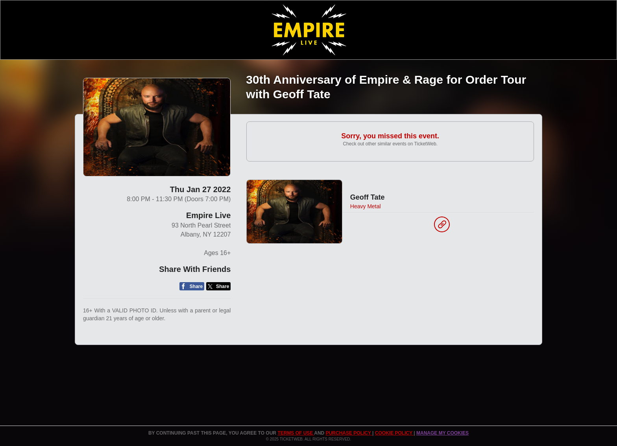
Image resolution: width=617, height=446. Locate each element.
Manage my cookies (442, 433)
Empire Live (208, 215)
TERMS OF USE (295, 433)
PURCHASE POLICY (349, 433)
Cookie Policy (394, 433)
